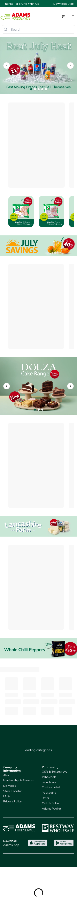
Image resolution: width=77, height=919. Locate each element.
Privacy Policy (12, 801)
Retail (45, 798)
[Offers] (38, 245)
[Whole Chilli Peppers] (38, 648)
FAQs (6, 796)
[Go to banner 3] (39, 89)
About (7, 775)
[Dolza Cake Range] (38, 386)
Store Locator (12, 791)
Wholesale (49, 777)
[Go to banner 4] (42, 89)
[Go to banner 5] (46, 89)
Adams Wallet (51, 808)
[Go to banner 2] (35, 89)
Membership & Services (18, 780)
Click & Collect (51, 803)
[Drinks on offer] (38, 65)
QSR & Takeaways (54, 771)
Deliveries (9, 786)
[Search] (5, 29)
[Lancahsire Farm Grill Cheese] (38, 526)
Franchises (49, 782)
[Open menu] (73, 16)
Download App (63, 4)
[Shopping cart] (63, 16)
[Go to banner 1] (31, 89)
